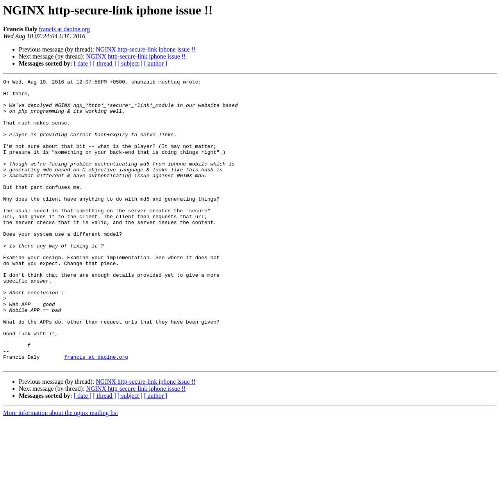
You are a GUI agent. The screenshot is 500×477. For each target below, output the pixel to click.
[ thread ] (104, 63)
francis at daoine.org (64, 29)
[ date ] (82, 63)
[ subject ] (130, 63)
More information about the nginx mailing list (60, 470)
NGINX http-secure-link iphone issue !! (145, 49)
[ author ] (156, 63)
